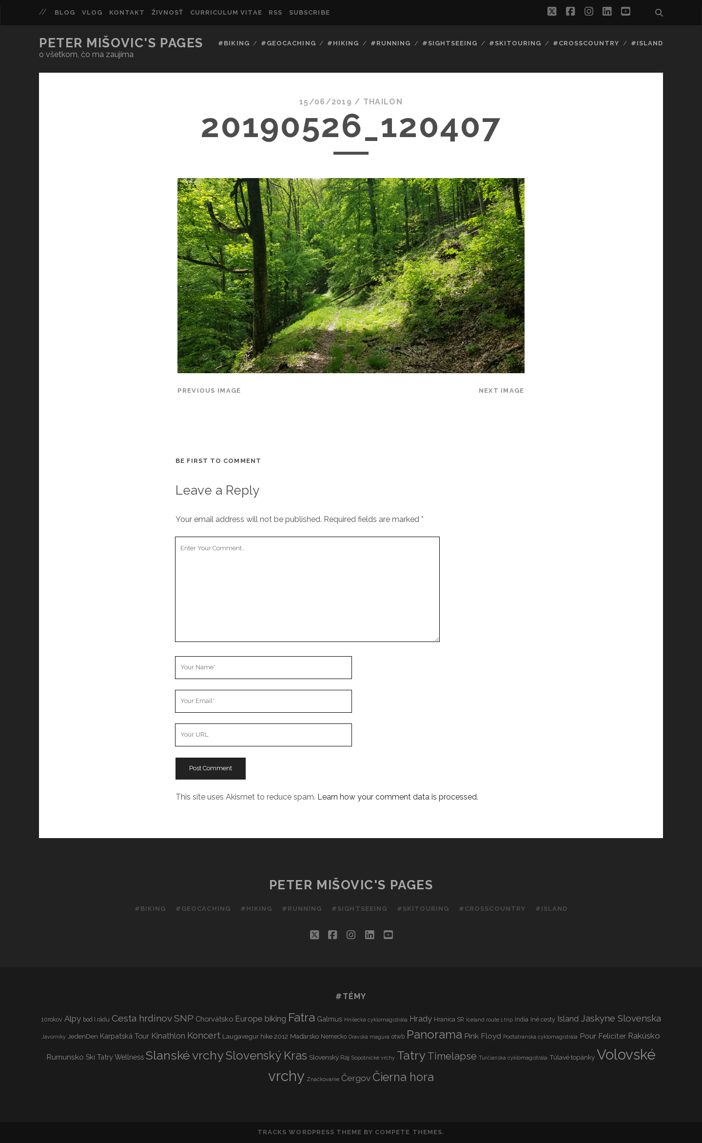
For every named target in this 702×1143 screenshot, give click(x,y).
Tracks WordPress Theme (309, 1132)
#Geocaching (288, 43)
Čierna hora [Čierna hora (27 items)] (403, 1076)
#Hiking (343, 43)
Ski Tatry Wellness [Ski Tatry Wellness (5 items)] (115, 1057)
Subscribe (309, 12)
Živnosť (167, 12)
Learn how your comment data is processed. (397, 797)
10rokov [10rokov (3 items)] (51, 1019)
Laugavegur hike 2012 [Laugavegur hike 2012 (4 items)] (255, 1036)
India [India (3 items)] (521, 1019)
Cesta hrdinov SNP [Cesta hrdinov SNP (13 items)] (153, 1018)
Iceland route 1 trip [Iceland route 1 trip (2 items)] (489, 1020)
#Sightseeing (450, 43)
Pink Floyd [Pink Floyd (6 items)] (482, 1036)
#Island (647, 43)
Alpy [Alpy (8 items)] (72, 1018)
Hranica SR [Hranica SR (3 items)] (449, 1019)
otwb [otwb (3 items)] (398, 1036)
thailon (383, 101)
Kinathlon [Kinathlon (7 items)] (168, 1036)
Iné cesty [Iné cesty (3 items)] (542, 1019)
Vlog (92, 12)
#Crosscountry (586, 43)
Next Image (502, 390)
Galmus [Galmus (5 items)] (329, 1019)
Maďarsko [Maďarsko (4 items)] (304, 1036)
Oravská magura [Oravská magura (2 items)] (369, 1037)
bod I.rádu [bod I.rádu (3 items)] (96, 1019)
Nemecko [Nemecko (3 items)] (334, 1036)
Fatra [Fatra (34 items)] (301, 1017)
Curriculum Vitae (226, 12)
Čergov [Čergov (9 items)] (355, 1078)
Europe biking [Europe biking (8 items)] (260, 1018)
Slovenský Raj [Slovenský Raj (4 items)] (329, 1057)
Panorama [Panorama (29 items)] (434, 1035)
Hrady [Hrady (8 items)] (421, 1018)
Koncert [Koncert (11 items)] (203, 1035)
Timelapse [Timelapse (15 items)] (452, 1056)
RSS (275, 12)
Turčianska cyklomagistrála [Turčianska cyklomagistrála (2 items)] (513, 1058)
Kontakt (127, 12)
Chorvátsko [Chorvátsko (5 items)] (214, 1019)
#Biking (233, 43)
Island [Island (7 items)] (568, 1018)
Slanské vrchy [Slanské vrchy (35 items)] (185, 1055)
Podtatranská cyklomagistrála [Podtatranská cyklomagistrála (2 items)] (540, 1037)
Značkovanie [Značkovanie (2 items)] (323, 1079)
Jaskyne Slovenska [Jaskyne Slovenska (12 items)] (621, 1018)
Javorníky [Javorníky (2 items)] (54, 1037)
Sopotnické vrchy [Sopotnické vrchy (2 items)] (373, 1058)
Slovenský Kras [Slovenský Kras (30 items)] (266, 1055)
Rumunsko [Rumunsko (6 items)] (65, 1057)
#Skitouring (515, 43)
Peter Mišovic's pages (121, 43)
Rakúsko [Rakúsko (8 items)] (644, 1036)
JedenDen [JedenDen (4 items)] (83, 1036)
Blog (65, 12)
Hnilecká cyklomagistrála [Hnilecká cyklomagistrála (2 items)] (376, 1020)
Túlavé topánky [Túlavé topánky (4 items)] (572, 1057)
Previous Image (209, 390)
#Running (390, 43)
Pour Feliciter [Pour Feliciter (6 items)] (603, 1036)
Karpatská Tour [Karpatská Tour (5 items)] (124, 1036)
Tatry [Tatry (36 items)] (411, 1055)
